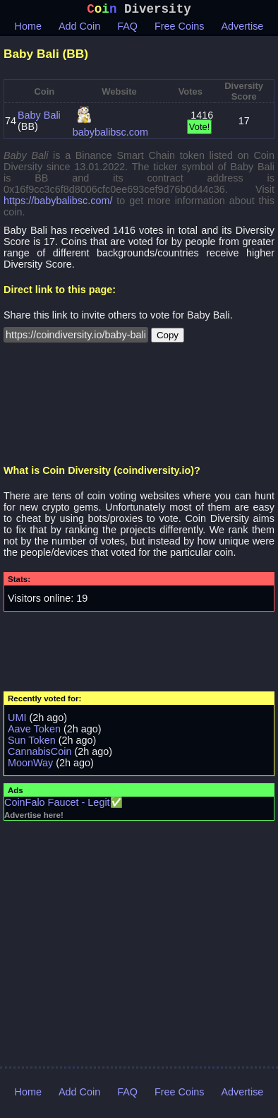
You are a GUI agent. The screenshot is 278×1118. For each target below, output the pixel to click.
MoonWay (30, 765)
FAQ (127, 29)
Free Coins (179, 29)
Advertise (242, 29)
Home (28, 29)
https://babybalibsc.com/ (58, 203)
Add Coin (79, 29)
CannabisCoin (39, 754)
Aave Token (34, 731)
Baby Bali (39, 118)
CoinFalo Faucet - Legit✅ (63, 805)
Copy (168, 338)
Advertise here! (34, 818)
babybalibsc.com (110, 135)
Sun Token (32, 743)
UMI (17, 720)
